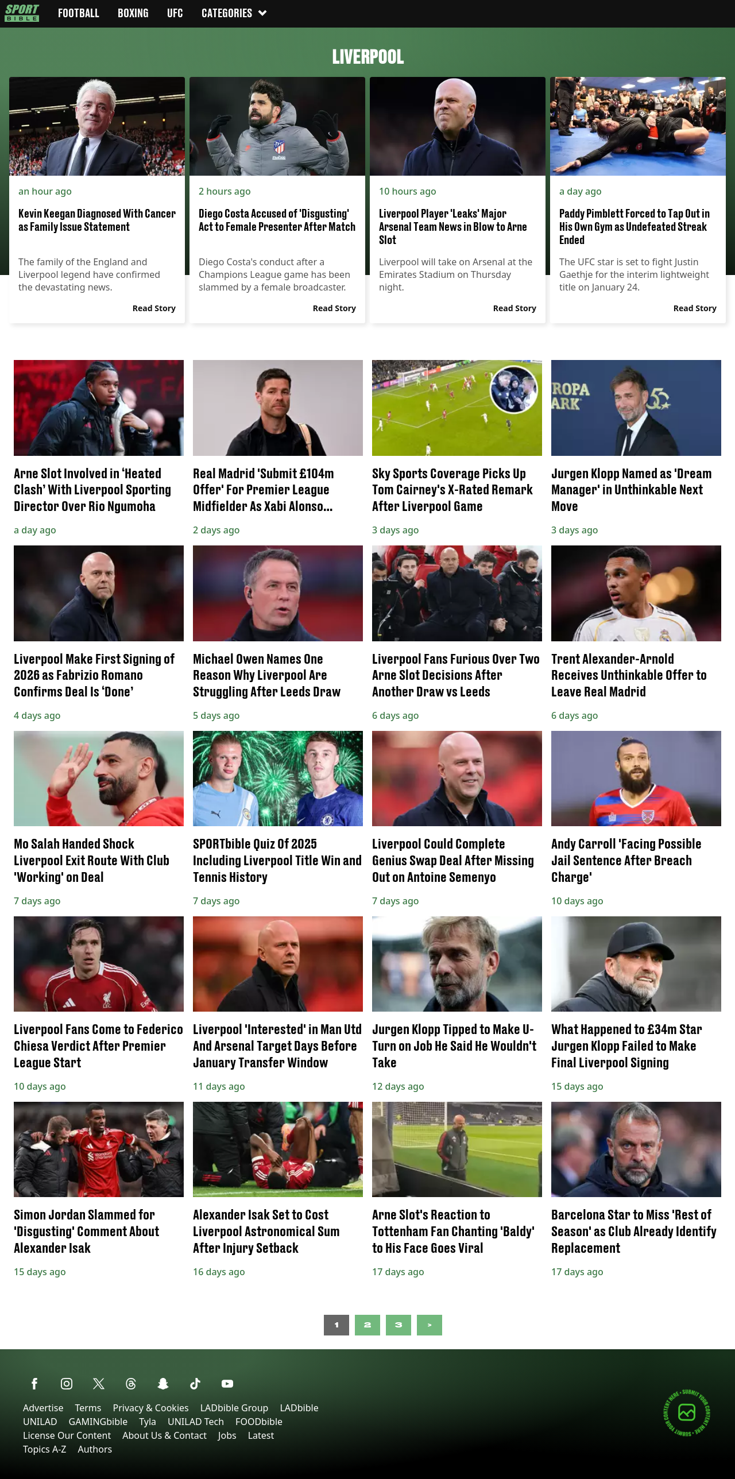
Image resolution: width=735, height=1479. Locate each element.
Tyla (147, 1421)
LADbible (299, 1407)
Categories (235, 13)
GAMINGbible (98, 1421)
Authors (95, 1449)
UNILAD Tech (196, 1421)
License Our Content (67, 1435)
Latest (261, 1435)
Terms (88, 1407)
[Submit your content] (687, 1434)
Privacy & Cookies (150, 1407)
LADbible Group (234, 1407)
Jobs (227, 1435)
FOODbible (259, 1421)
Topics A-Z (44, 1449)
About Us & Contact (164, 1435)
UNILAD (40, 1421)
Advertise (43, 1407)
